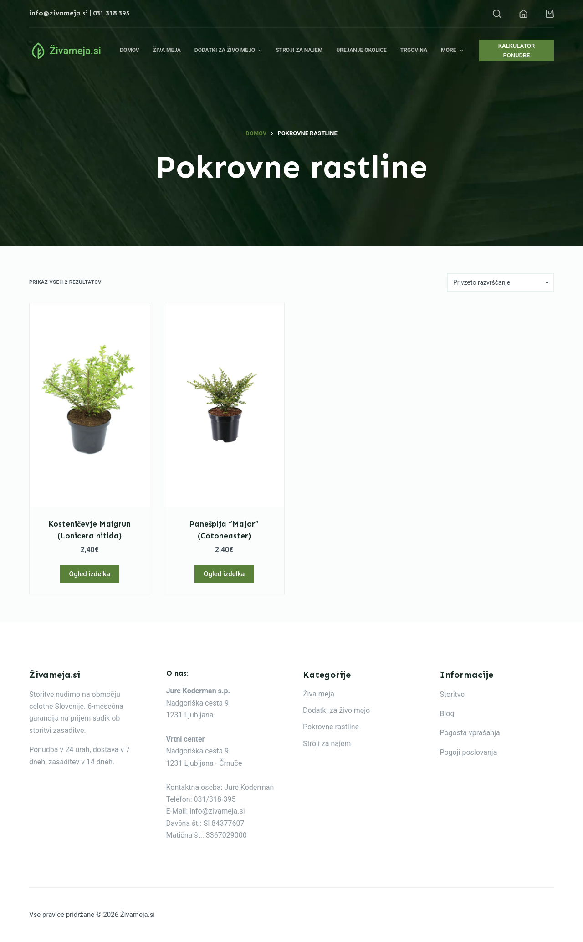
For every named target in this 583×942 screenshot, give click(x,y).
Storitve (452, 694)
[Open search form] (497, 14)
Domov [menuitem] (129, 50)
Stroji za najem (327, 743)
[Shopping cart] (550, 14)
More (453, 50)
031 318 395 (111, 13)
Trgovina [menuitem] (413, 50)
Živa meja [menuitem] (167, 50)
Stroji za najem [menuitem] (299, 50)
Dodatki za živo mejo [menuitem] (229, 50)
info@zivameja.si (58, 13)
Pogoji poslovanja (468, 752)
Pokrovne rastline (331, 726)
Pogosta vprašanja (470, 732)
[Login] (523, 14)
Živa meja (318, 694)
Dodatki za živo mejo (336, 710)
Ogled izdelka (89, 574)
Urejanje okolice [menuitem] (361, 50)
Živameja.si (75, 50)
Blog (447, 713)
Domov (255, 133)
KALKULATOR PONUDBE (516, 50)
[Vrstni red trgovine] (500, 282)
